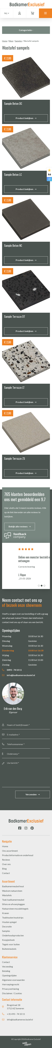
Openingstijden (9, 975)
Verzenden (31, 794)
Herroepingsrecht (10, 984)
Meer (11, 41)
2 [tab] (41, 585)
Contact (6, 873)
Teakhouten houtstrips (12, 917)
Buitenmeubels (9, 948)
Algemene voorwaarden (13, 980)
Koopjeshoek (8, 940)
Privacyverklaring (10, 988)
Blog (4, 868)
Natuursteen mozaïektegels (15, 908)
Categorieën (26, 30)
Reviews (6, 859)
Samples (18, 41)
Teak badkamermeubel (13, 899)
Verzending (7, 966)
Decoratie (7, 926)
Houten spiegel (9, 922)
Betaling (6, 971)
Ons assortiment (10, 850)
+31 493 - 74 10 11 (16, 1014)
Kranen (5, 913)
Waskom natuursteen (12, 890)
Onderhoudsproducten (13, 935)
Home (4, 41)
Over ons (6, 864)
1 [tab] (39, 585)
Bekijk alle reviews (18, 526)
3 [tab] (44, 585)
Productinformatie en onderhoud (17, 855)
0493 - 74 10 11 (12, 669)
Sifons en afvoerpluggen (13, 904)
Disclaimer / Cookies (12, 993)
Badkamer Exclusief (33, 1039)
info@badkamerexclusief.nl (18, 675)
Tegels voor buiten (11, 944)
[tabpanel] (26, 566)
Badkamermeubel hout (13, 886)
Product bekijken (24, 118)
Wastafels (7, 895)
